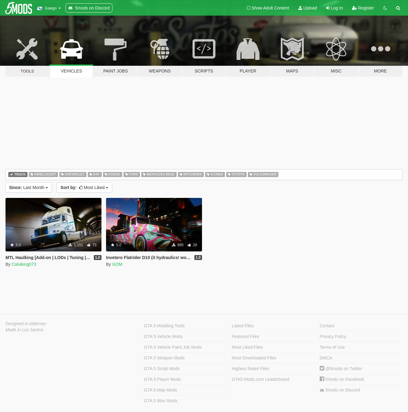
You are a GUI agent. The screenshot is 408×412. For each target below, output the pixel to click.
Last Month (28, 187)
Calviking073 (24, 264)
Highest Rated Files (250, 368)
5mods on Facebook (342, 379)
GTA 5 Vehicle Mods (163, 336)
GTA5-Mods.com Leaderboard (260, 379)
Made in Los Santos (24, 329)
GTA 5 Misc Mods (160, 400)
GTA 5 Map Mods (160, 390)
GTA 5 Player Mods (162, 379)
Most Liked (84, 187)
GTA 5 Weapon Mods (164, 357)
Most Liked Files (247, 347)
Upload (307, 8)
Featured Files (245, 336)
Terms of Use (332, 347)
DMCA (326, 357)
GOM (117, 264)
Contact (327, 325)
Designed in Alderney (26, 323)
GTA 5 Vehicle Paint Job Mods (172, 347)
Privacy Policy (333, 336)
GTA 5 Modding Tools (164, 325)
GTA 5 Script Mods (161, 368)
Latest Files (243, 325)
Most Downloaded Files (254, 357)
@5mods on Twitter (341, 368)
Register (363, 8)
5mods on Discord (340, 390)
